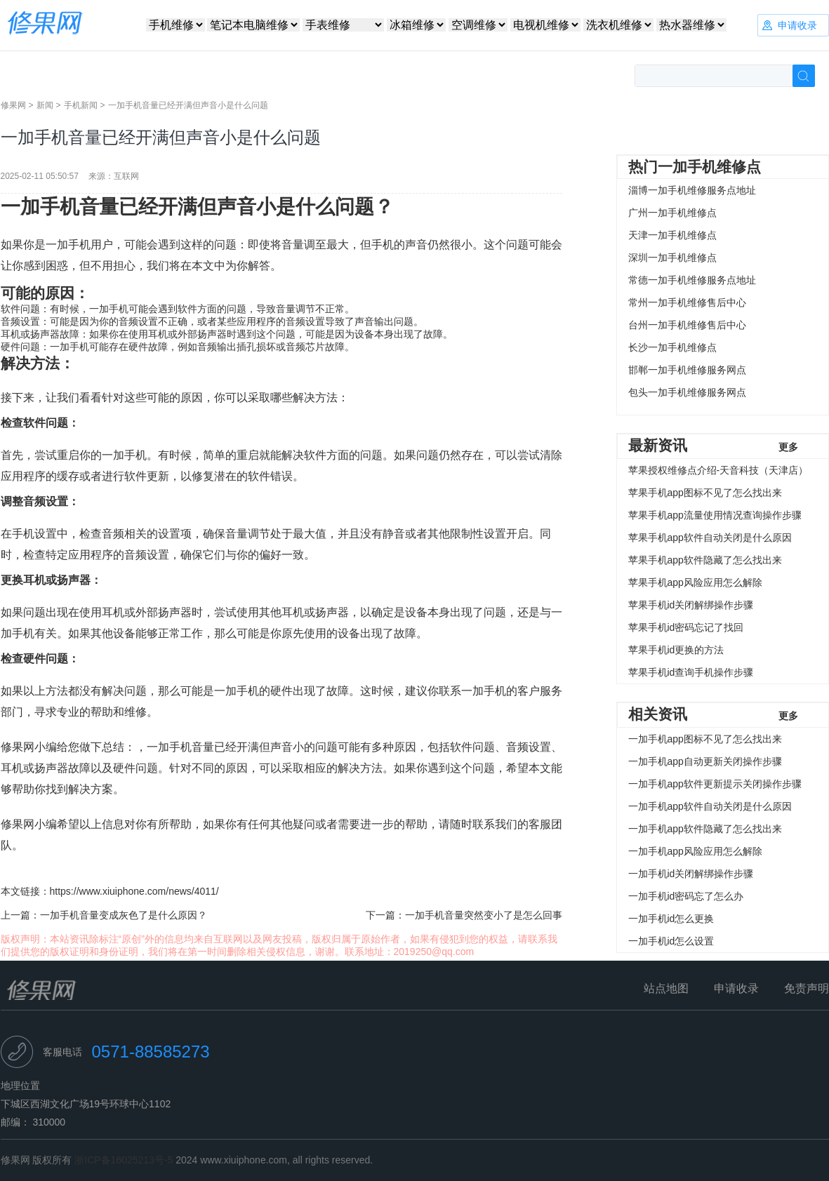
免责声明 (806, 988)
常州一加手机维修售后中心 (687, 302)
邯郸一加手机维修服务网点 (687, 369)
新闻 (45, 105)
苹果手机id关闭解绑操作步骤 (691, 604)
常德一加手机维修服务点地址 (692, 280)
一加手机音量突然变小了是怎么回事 (483, 915)
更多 (788, 447)
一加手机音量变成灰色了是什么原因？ (123, 915)
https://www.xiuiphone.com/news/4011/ (134, 891)
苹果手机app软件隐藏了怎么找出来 (705, 560)
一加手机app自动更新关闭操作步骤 (705, 761)
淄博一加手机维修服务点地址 (692, 190)
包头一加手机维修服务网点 (687, 392)
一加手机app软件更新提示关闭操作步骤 (715, 783)
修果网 (13, 105)
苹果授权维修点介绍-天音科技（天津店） (718, 470)
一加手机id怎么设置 (671, 941)
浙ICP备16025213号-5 (123, 1160)
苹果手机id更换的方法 (676, 649)
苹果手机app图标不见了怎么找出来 (705, 492)
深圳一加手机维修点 (672, 257)
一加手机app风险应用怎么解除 (695, 851)
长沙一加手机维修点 (672, 347)
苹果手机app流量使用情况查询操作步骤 (715, 515)
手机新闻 (81, 105)
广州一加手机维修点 (672, 212)
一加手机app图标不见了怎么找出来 (705, 739)
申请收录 (736, 988)
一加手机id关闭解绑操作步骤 (691, 873)
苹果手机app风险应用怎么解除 (695, 582)
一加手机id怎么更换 (671, 918)
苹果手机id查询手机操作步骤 (691, 672)
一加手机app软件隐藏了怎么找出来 (705, 828)
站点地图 (666, 988)
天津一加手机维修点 (672, 235)
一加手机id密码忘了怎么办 (686, 896)
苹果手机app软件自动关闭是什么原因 (710, 537)
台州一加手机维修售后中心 (687, 325)
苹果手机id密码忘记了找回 (686, 627)
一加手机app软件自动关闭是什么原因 (710, 806)
